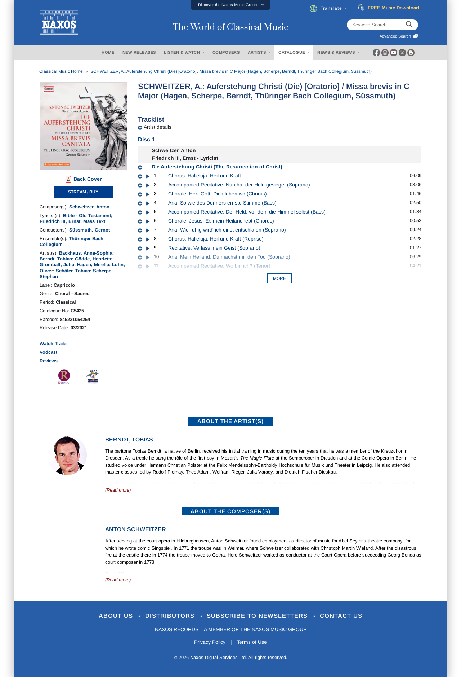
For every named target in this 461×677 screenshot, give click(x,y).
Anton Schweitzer (135, 529)
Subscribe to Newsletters (258, 616)
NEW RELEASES (139, 52)
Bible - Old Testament (87, 215)
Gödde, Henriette (93, 258)
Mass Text (94, 221)
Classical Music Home (61, 71)
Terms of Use (252, 642)
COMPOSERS (226, 52)
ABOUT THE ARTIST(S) (230, 421)
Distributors (171, 616)
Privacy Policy (209, 642)
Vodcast (48, 352)
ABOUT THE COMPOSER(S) (230, 511)
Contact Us (342, 616)
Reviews (49, 361)
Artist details (157, 127)
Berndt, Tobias (56, 258)
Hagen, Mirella (93, 264)
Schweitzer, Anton (89, 207)
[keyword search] (409, 24)
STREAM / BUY (83, 191)
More (279, 278)
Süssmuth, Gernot (89, 230)
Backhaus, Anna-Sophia (85, 253)
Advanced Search (399, 36)
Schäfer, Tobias (73, 270)
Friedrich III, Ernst (60, 221)
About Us (116, 616)
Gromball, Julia (57, 264)
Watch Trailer (54, 343)
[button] (230, 5)
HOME (108, 52)
